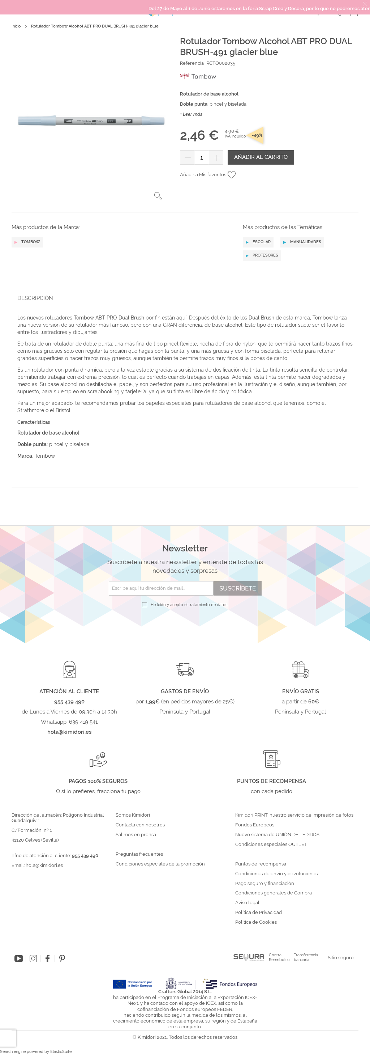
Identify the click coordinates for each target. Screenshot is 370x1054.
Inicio (16, 26)
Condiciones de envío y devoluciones (276, 873)
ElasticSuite (61, 1051)
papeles (156, 403)
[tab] (183, 298)
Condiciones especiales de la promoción (161, 864)
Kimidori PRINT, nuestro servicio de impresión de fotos (294, 815)
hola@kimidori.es (44, 865)
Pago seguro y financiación (264, 883)
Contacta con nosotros (140, 824)
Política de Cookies (256, 922)
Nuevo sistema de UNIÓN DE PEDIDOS (277, 834)
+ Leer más (191, 114)
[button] (158, 196)
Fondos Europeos (254, 824)
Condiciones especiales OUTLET (271, 844)
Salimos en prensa (136, 834)
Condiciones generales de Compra (273, 893)
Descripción (35, 298)
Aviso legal (247, 902)
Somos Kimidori (133, 815)
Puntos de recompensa (260, 864)
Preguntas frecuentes (139, 854)
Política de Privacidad (258, 912)
